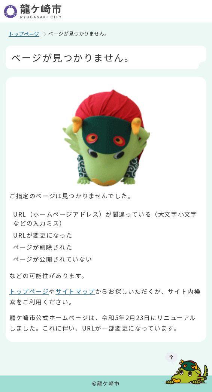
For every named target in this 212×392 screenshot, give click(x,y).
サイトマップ (75, 291)
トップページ (24, 33)
